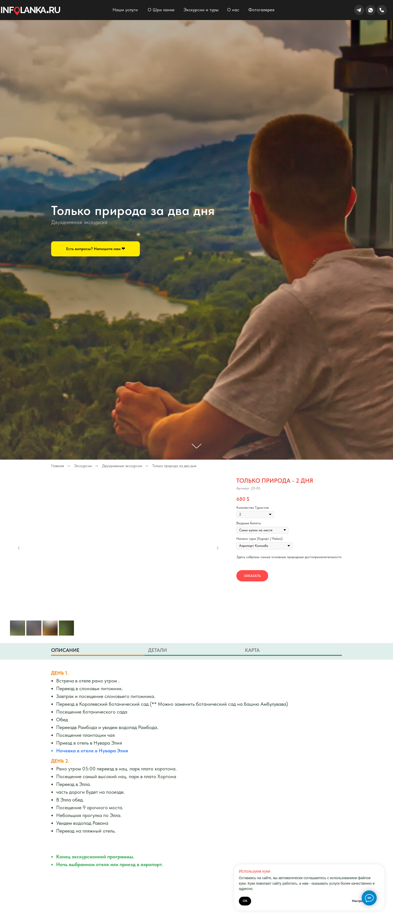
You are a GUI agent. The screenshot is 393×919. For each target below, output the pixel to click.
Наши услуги (125, 9)
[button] (95, 248)
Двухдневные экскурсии (122, 465)
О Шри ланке (161, 9)
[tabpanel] (196, 773)
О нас (233, 9)
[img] (30, 11)
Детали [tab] (157, 650)
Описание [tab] (65, 650)
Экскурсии (83, 465)
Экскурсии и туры (201, 9)
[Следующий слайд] (217, 548)
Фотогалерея (261, 9)
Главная (57, 465)
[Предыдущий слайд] (19, 548)
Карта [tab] (252, 650)
